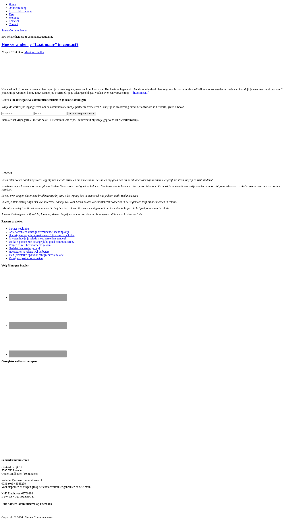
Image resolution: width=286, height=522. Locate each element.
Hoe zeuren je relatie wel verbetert (29, 251)
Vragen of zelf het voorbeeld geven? (30, 245)
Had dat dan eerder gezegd (24, 248)
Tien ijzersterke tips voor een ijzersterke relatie (36, 254)
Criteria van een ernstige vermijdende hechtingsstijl (39, 231)
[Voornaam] (17, 113)
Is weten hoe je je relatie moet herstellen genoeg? (37, 238)
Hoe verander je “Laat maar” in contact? (39, 44)
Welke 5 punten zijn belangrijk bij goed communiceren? (41, 241)
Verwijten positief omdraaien (26, 258)
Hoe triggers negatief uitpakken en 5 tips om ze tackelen (41, 235)
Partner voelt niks (19, 228)
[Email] (50, 113)
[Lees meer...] (141, 92)
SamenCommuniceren (14, 30)
